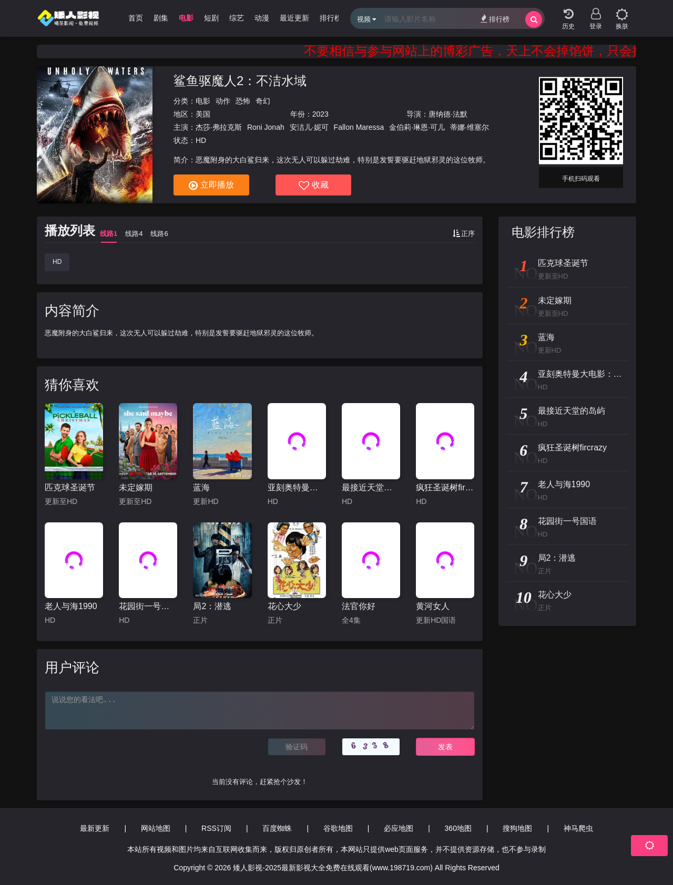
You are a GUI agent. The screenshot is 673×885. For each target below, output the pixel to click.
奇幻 (263, 101)
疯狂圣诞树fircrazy (445, 487)
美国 (203, 114)
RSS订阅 (216, 828)
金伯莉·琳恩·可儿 (417, 127)
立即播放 (211, 185)
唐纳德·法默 (448, 114)
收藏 (314, 185)
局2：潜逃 (212, 606)
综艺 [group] (236, 18)
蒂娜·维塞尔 (469, 127)
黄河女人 (433, 606)
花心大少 (284, 606)
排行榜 (495, 18)
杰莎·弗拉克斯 (219, 127)
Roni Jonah (265, 127)
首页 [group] (135, 18)
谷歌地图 (338, 828)
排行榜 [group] (331, 18)
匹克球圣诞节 (70, 487)
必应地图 (398, 828)
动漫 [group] (261, 18)
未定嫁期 (135, 487)
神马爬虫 (578, 828)
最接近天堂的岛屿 (371, 487)
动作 (223, 101)
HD (57, 261)
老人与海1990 (71, 606)
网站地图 (155, 828)
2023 (320, 114)
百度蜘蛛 (277, 828)
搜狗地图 (517, 828)
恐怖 (243, 101)
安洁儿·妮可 (309, 127)
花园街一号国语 (148, 606)
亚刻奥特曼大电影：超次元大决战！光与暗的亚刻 (297, 487)
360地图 (458, 828)
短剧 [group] (211, 18)
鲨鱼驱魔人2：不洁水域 (240, 81)
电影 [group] (186, 18)
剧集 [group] (161, 18)
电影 (203, 101)
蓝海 (201, 487)
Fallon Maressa (359, 127)
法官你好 (358, 606)
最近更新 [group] (294, 18)
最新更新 (94, 828)
